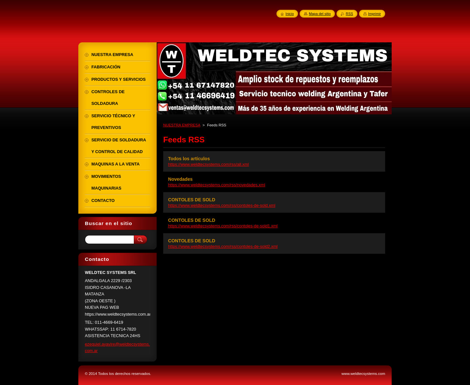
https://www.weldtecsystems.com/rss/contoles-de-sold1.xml (223, 225)
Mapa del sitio (320, 14)
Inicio (290, 14)
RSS (349, 14)
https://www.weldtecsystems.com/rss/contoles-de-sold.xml (221, 205)
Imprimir (374, 14)
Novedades (180, 179)
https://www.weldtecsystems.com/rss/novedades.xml (216, 184)
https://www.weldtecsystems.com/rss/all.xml (208, 164)
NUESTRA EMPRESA (181, 125)
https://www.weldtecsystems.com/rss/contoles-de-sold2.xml (223, 246)
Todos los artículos (189, 158)
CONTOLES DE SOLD (191, 199)
